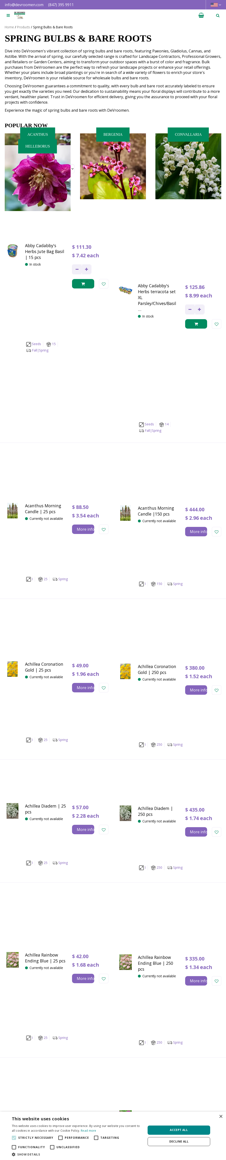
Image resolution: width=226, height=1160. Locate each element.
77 (142, 957)
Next (156, 957)
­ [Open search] (217, 15)
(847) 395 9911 (61, 4)
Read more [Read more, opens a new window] (88, 1131)
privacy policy (188, 998)
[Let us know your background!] (113, 1035)
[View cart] (201, 15)
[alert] (113, 1136)
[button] (77, 1154)
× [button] (220, 1116)
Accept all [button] (179, 1130)
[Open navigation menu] (8, 15)
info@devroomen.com (24, 4)
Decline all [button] (178, 1141)
